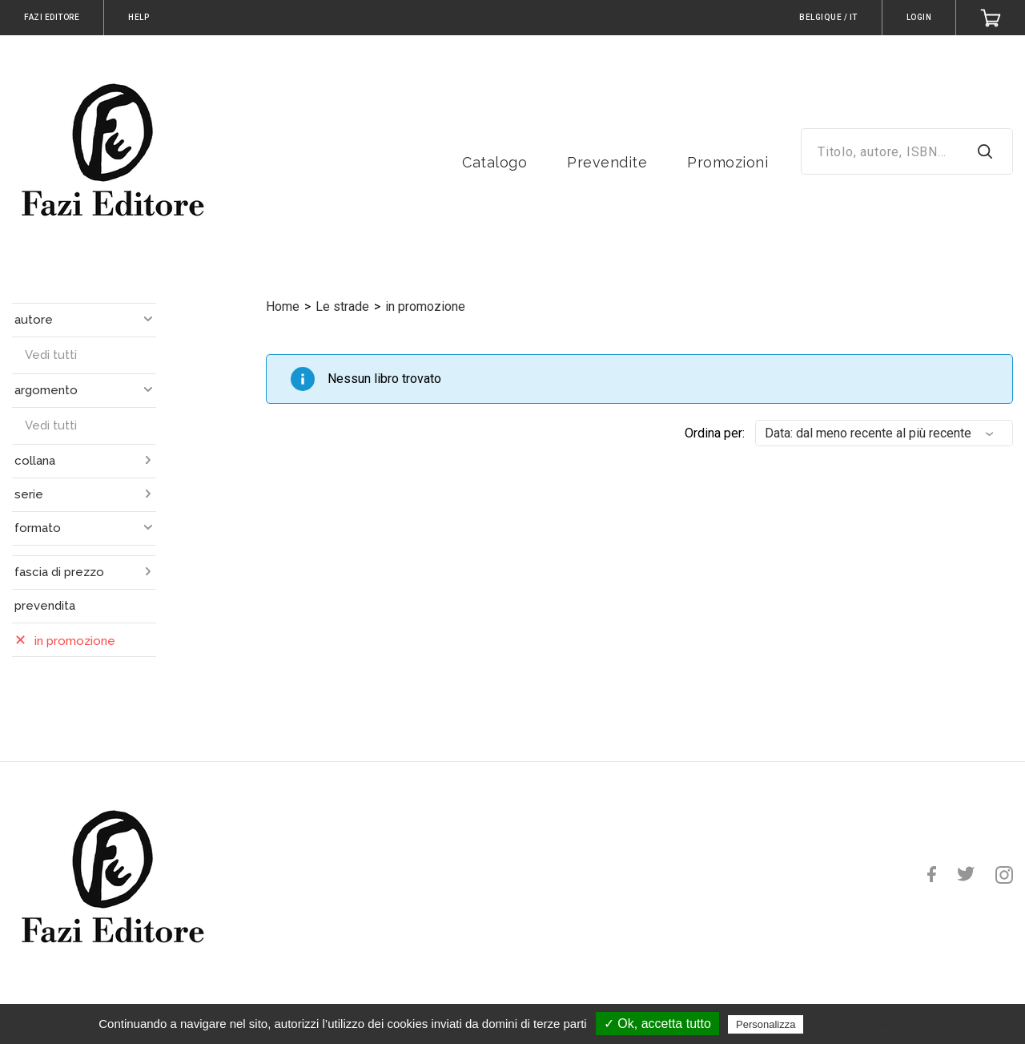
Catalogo (494, 162)
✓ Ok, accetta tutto (657, 1023)
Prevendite (607, 162)
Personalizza (765, 1024)
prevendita (44, 606)
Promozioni (727, 162)
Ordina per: (715, 433)
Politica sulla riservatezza (875, 1024)
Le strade (342, 306)
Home (282, 306)
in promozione (425, 306)
